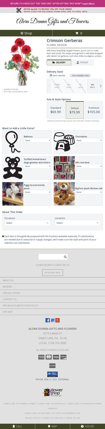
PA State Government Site (66, 413)
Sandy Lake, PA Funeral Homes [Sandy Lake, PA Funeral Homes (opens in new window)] (20, 403)
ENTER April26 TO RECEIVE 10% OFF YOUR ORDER (56, 9)
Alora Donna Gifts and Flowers (52, 21)
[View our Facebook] (47, 321)
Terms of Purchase (53, 418)
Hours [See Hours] (87, 426)
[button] (52, 374)
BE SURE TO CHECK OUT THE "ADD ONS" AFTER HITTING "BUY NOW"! (52, 3)
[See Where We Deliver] (52, 272)
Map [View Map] (52, 426)
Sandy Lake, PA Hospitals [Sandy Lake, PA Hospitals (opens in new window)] (51, 403)
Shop (26, 33)
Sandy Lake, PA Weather (37, 413)
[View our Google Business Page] (52, 321)
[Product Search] (53, 257)
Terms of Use (73, 418)
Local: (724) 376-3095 (52, 343)
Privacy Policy (33, 418)
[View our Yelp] (57, 321)
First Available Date (80, 75)
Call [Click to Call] (17, 426)
